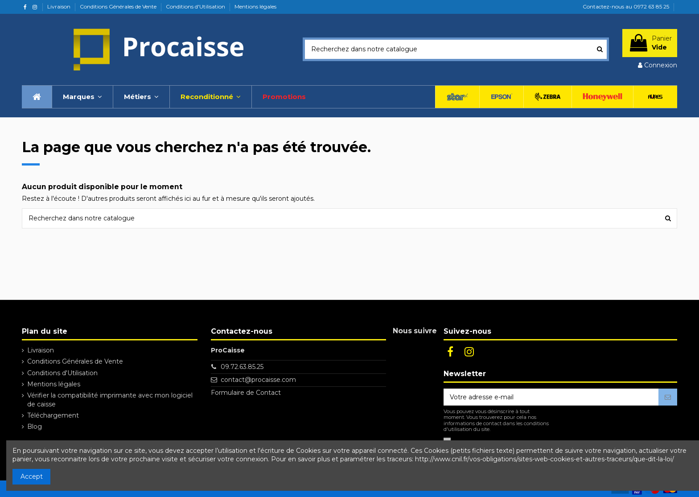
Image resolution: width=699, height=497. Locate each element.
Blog (34, 426)
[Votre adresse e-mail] (551, 397)
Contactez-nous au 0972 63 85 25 (626, 6)
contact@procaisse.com (258, 380)
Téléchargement (53, 415)
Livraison (59, 6)
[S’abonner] (667, 397)
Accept (32, 476)
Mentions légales (255, 6)
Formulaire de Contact (246, 393)
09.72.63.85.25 (242, 367)
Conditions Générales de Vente (119, 6)
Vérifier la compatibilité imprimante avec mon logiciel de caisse (110, 399)
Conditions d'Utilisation (196, 6)
